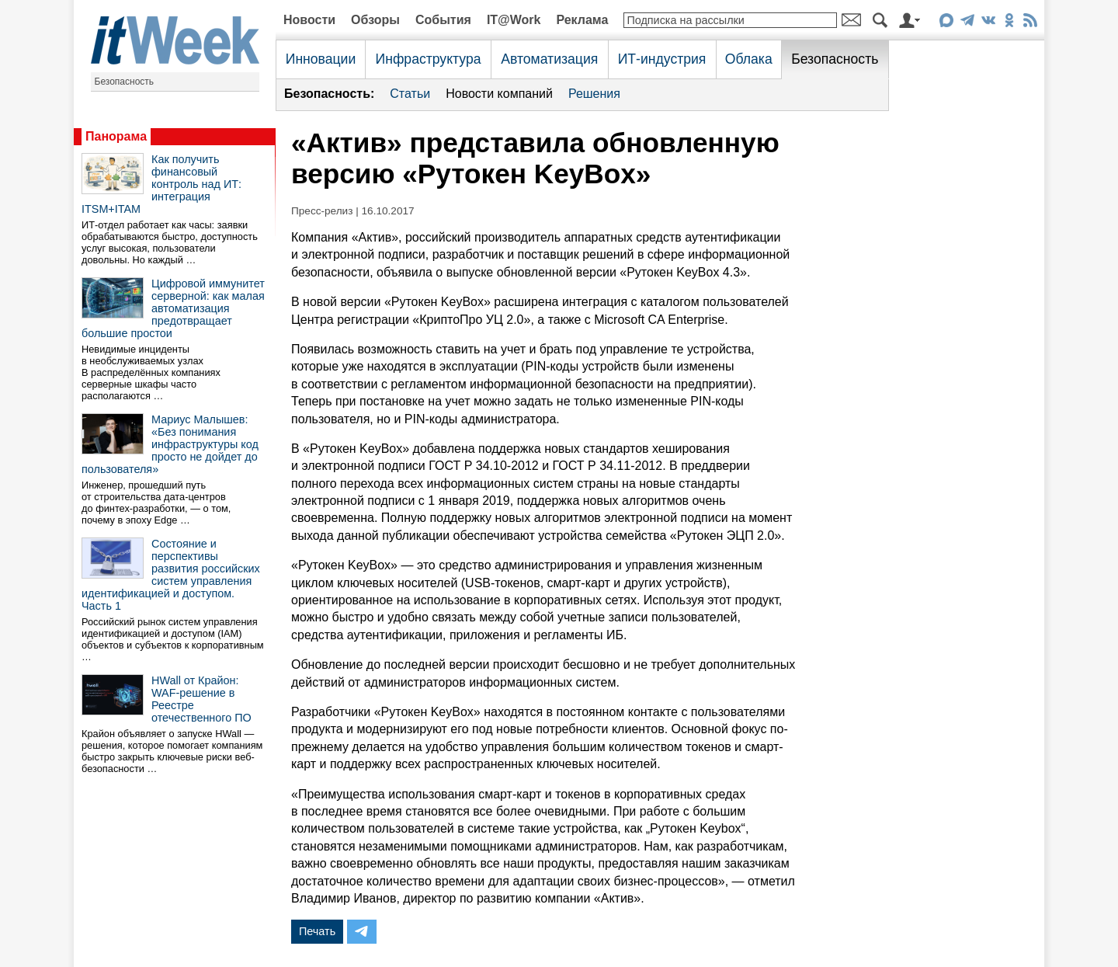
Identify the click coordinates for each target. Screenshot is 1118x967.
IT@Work (514, 19)
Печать (317, 931)
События (443, 19)
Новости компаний (499, 93)
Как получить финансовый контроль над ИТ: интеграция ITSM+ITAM (161, 184)
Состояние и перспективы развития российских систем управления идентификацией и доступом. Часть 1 (171, 574)
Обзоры (375, 19)
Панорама (116, 136)
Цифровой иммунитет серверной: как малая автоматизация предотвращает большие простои (173, 308)
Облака (749, 59)
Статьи (410, 93)
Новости (309, 19)
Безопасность (125, 81)
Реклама (582, 19)
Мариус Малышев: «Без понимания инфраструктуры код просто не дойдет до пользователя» (170, 444)
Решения (594, 93)
